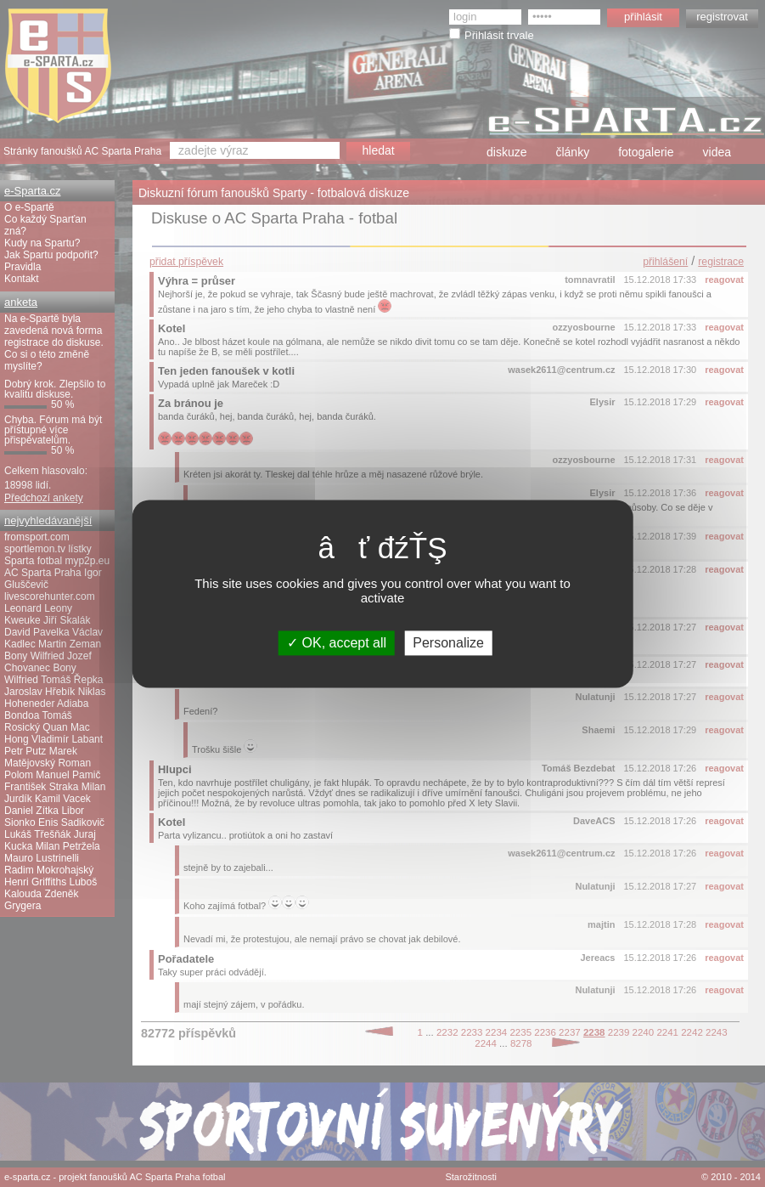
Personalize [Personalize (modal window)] (448, 643)
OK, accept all (336, 643)
